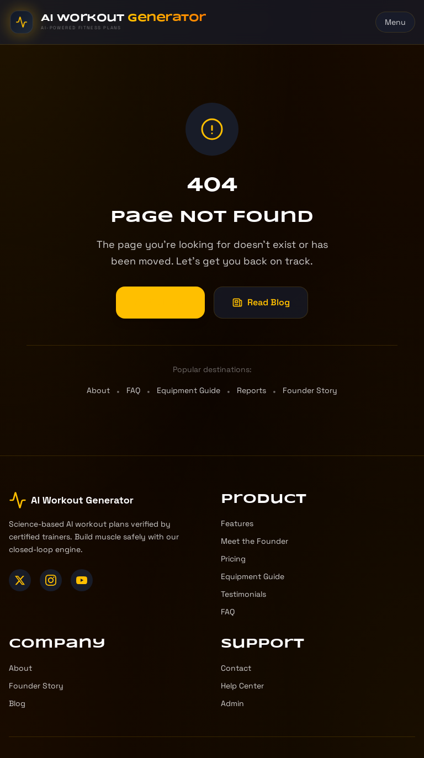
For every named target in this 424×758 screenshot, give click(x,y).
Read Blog (261, 302)
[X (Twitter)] (20, 580)
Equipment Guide (188, 390)
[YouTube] (82, 580)
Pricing (233, 559)
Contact (236, 668)
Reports (251, 390)
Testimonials (243, 594)
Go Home (160, 302)
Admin (232, 703)
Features (237, 523)
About (98, 390)
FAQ (133, 390)
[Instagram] (51, 580)
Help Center (242, 686)
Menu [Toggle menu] (395, 22)
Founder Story (310, 390)
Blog (17, 703)
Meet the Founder (254, 541)
